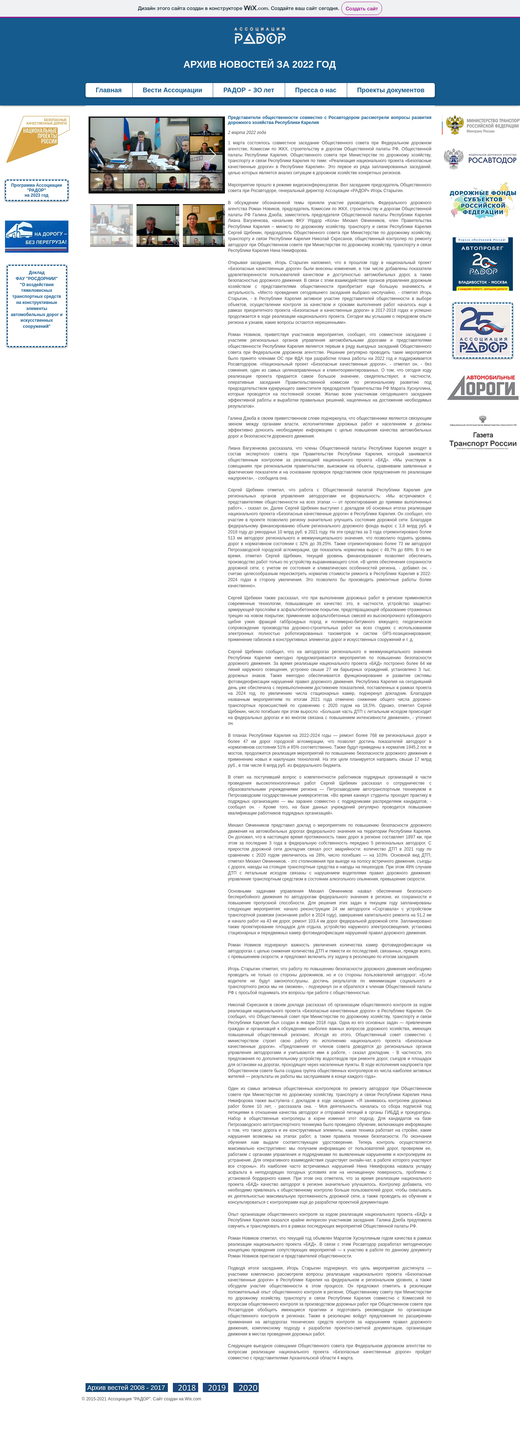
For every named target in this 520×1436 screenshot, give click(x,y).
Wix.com (193, 1398)
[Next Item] (212, 155)
